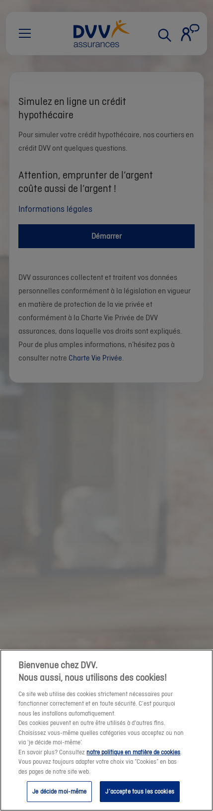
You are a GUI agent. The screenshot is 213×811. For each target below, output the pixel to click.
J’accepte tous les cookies (139, 799)
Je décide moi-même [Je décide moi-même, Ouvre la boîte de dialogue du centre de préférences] (59, 799)
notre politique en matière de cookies (133, 759)
